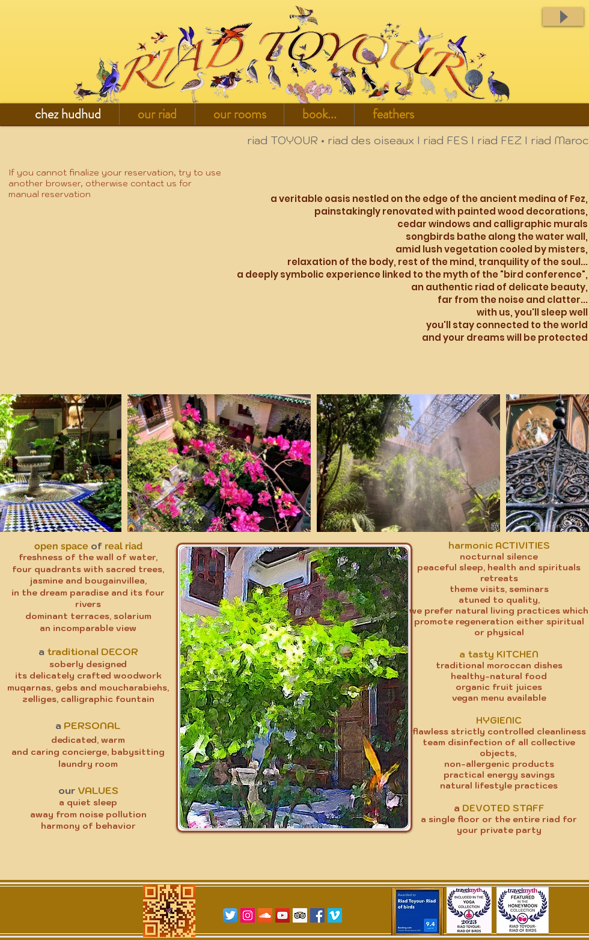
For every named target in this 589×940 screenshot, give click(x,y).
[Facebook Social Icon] (317, 915)
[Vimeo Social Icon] (335, 915)
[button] (157, 114)
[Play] (563, 17)
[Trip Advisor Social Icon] (300, 915)
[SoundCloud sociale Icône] (265, 915)
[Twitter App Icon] (230, 915)
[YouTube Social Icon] (282, 915)
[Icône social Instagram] (247, 915)
